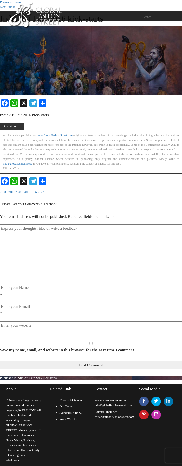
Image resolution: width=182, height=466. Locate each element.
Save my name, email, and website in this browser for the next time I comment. (67, 350)
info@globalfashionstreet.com (113, 405)
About (11, 389)
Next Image (8, 7)
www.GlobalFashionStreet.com (55, 135)
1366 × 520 (38, 192)
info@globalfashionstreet (17, 163)
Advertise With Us (71, 412)
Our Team (66, 406)
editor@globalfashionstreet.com (114, 416)
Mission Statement (71, 400)
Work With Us (68, 419)
